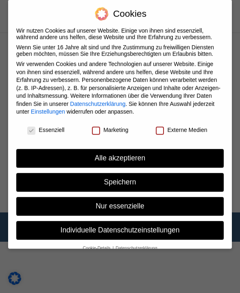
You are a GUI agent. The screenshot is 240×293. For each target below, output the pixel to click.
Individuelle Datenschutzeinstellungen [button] (120, 225)
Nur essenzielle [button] (120, 201)
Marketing (110, 125)
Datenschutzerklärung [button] (136, 243)
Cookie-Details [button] (97, 243)
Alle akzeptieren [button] (120, 153)
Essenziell (45, 125)
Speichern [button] (120, 177)
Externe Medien (181, 125)
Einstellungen (48, 107)
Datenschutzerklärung (97, 99)
